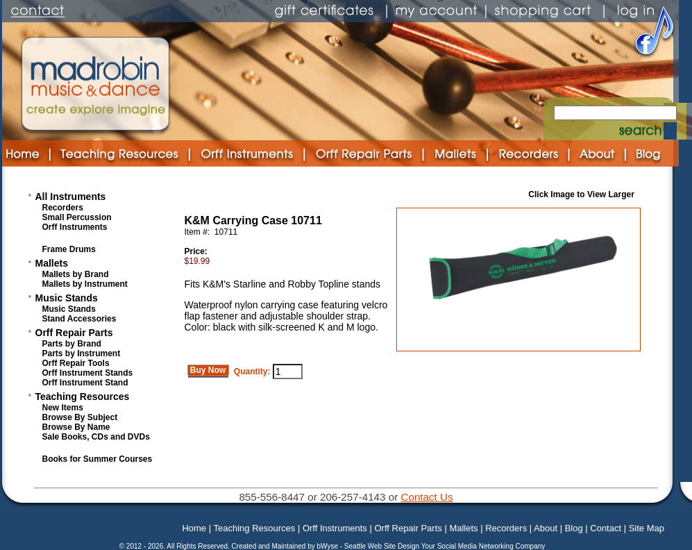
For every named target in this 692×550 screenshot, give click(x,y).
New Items (62, 407)
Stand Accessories (79, 319)
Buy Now (208, 370)
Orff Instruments (75, 227)
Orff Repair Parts (74, 332)
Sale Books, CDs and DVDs (96, 437)
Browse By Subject (80, 417)
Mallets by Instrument (85, 284)
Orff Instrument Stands (87, 373)
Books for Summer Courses (97, 459)
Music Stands (66, 297)
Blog (574, 528)
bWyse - (330, 546)
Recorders (62, 207)
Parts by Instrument (81, 353)
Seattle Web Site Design (382, 546)
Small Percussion (77, 217)
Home (194, 528)
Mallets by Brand (75, 274)
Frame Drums (69, 249)
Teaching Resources (82, 396)
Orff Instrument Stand (85, 383)
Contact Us (426, 497)
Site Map (646, 528)
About (545, 528)
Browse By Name (76, 427)
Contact (605, 528)
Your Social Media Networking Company (483, 546)
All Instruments (70, 196)
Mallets (51, 263)
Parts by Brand (71, 344)
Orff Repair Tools (76, 363)
